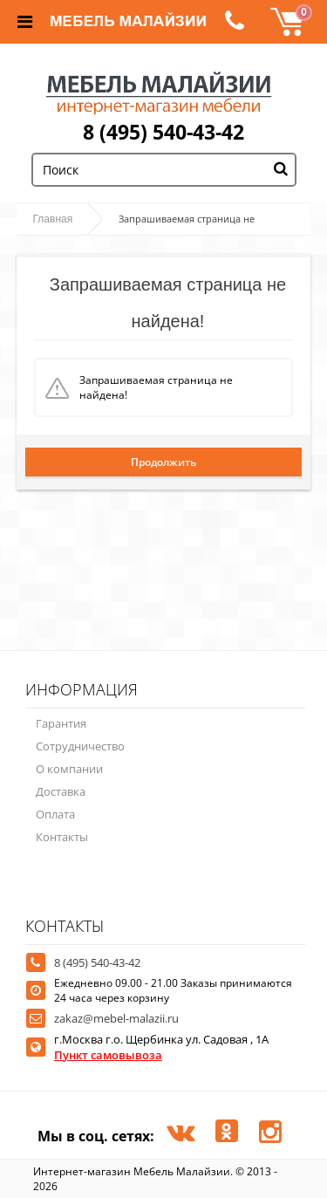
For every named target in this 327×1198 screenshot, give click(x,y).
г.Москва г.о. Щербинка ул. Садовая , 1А (161, 1047)
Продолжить (163, 462)
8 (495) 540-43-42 (163, 132)
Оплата (55, 814)
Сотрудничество (80, 746)
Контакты (62, 837)
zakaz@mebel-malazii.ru (116, 1018)
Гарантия (61, 723)
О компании (69, 769)
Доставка (60, 791)
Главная (53, 219)
